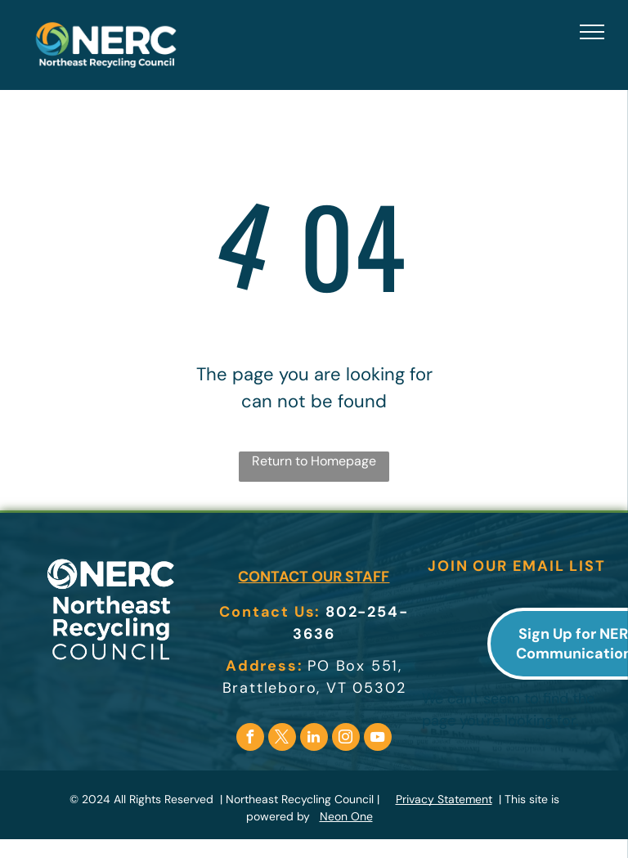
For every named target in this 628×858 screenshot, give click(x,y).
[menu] (592, 32)
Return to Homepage (314, 460)
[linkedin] (314, 739)
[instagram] (346, 739)
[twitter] (282, 739)
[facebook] (250, 739)
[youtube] (378, 739)
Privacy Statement (444, 799)
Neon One (346, 816)
